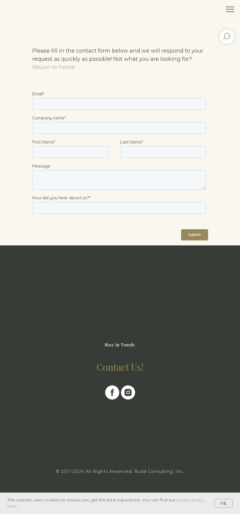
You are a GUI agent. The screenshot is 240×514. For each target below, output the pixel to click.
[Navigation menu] (230, 9)
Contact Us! (120, 366)
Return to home (53, 67)
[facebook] (112, 392)
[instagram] (128, 392)
